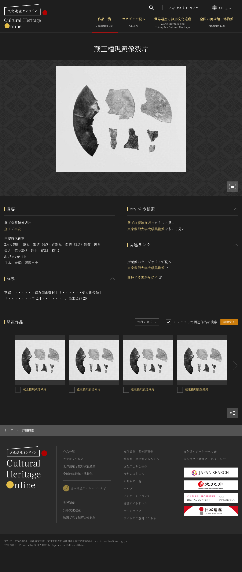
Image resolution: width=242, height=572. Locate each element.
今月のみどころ (134, 474)
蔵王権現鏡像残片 (140, 222)
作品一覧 (104, 23)
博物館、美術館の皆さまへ (141, 459)
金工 (7, 228)
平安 (17, 228)
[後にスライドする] (233, 365)
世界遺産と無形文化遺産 (172, 23)
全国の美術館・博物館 (217, 23)
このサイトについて (184, 7)
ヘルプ (128, 488)
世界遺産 (69, 503)
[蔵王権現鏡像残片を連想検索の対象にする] (18, 389)
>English (223, 7)
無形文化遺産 (72, 510)
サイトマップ (132, 511)
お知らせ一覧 (132, 481)
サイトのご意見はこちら (140, 518)
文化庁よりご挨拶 (135, 466)
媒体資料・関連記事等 (138, 451)
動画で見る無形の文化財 (79, 517)
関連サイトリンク (135, 503)
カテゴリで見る (134, 23)
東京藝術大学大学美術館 (146, 228)
